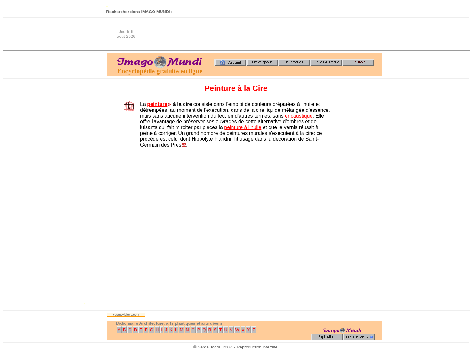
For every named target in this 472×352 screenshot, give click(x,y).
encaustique (298, 116)
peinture (157, 104)
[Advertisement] (265, 34)
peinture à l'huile (242, 127)
